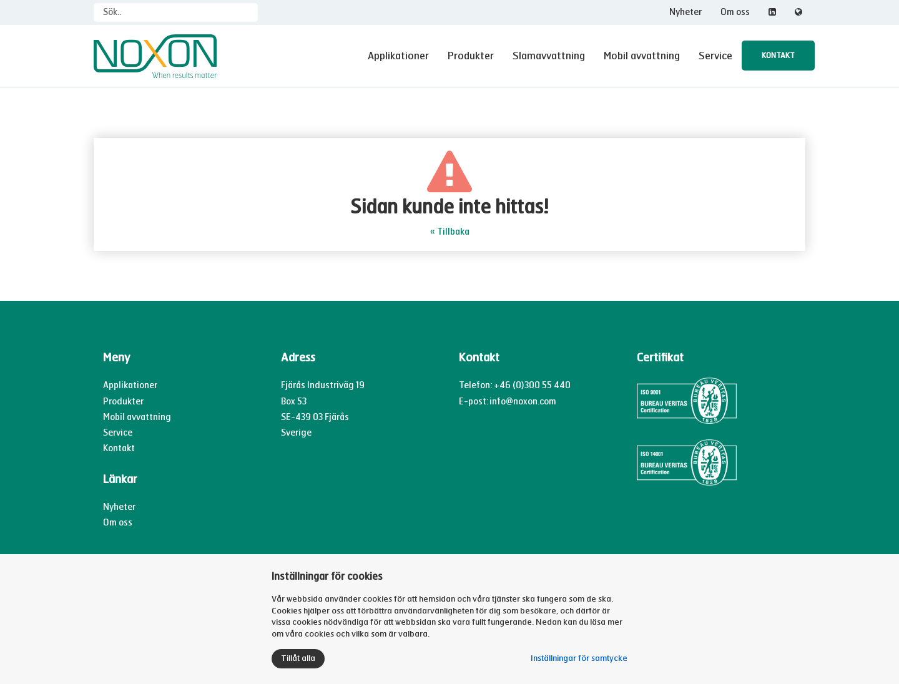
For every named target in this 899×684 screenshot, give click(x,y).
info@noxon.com (522, 401)
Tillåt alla (298, 658)
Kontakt (778, 55)
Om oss (735, 12)
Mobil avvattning (642, 56)
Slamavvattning (549, 56)
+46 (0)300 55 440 (532, 385)
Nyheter (685, 12)
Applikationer (398, 56)
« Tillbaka (449, 232)
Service (715, 56)
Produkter (471, 56)
